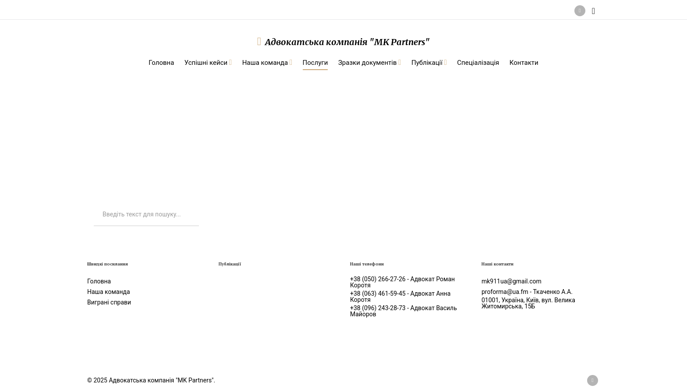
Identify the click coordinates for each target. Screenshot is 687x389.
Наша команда (108, 291)
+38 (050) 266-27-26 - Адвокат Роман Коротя (402, 282)
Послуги (147, 123)
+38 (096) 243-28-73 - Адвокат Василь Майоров (403, 311)
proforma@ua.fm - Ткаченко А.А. (527, 292)
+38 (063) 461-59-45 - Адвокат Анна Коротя (400, 296)
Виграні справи (109, 302)
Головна (99, 281)
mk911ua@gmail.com (512, 281)
